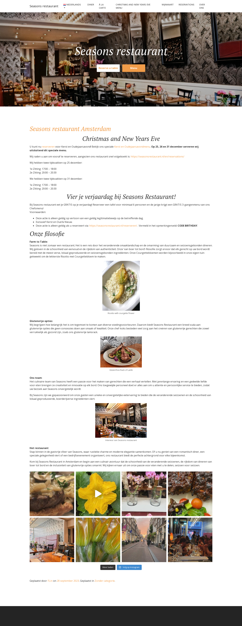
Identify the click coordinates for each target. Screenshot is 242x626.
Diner (90, 4)
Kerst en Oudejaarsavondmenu (132, 146)
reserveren (48, 146)
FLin (50, 580)
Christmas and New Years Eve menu (133, 6)
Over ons (202, 6)
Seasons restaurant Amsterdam (70, 129)
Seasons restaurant (44, 6)
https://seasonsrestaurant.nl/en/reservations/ (157, 156)
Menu (133, 68)
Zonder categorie (105, 580)
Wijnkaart (168, 4)
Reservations (186, 4)
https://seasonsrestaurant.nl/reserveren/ (113, 225)
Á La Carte (102, 6)
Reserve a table (108, 68)
